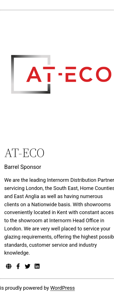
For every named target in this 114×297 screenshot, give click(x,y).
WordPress (62, 288)
